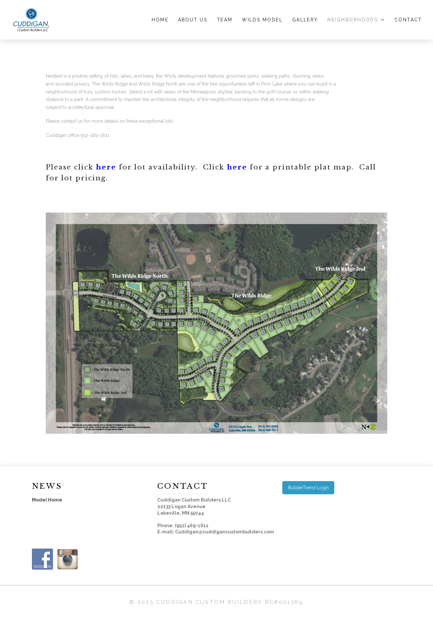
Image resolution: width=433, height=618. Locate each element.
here (106, 167)
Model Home (47, 499)
